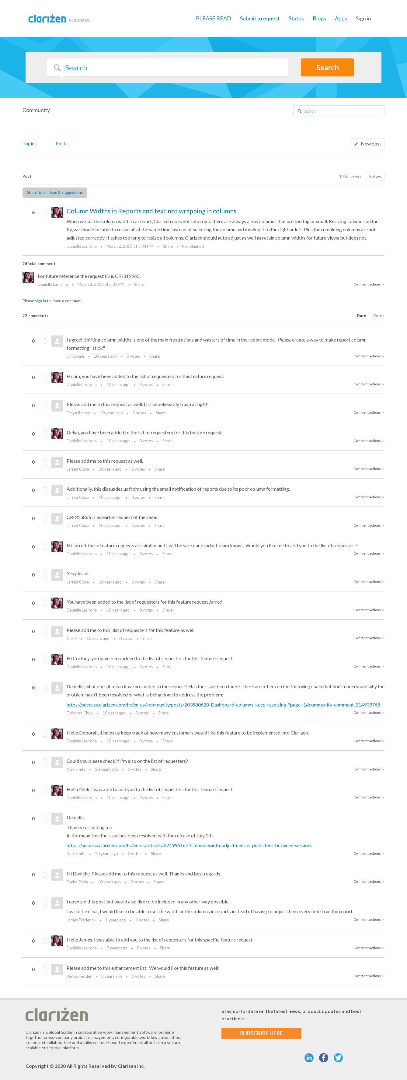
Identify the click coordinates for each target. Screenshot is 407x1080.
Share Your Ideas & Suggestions (55, 192)
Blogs (319, 18)
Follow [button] (375, 176)
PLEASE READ (213, 18)
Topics (30, 143)
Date (361, 315)
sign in (40, 300)
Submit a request (260, 18)
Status (296, 18)
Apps (341, 18)
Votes (378, 315)
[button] (45, 209)
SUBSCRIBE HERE (261, 1033)
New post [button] (371, 143)
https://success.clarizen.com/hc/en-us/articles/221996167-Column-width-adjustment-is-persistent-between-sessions (189, 845)
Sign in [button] (363, 18)
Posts (62, 143)
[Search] (167, 67)
